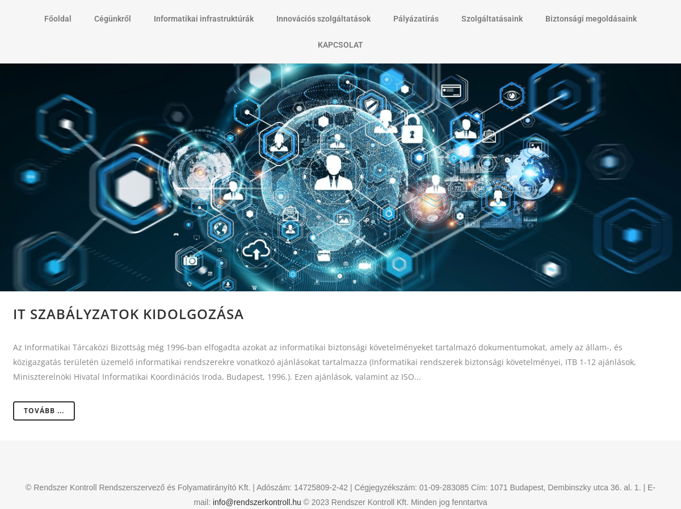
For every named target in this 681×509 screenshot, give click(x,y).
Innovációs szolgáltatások (323, 18)
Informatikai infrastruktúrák (204, 18)
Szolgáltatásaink (492, 18)
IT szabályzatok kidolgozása (128, 313)
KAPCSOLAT (340, 44)
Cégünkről (112, 18)
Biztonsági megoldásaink (591, 18)
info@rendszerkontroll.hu (257, 502)
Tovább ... (44, 410)
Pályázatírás (416, 18)
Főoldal (58, 18)
